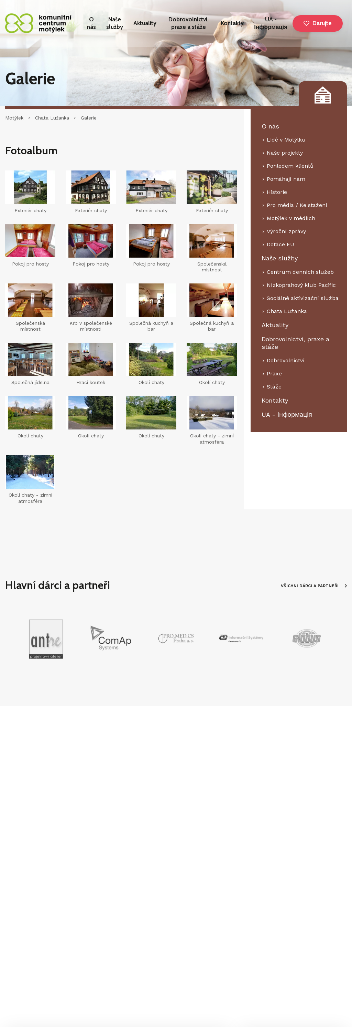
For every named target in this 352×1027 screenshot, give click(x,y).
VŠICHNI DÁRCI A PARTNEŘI (314, 585)
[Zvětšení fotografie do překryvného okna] (212, 412)
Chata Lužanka (52, 118)
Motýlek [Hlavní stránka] (14, 118)
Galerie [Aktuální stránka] (89, 118)
